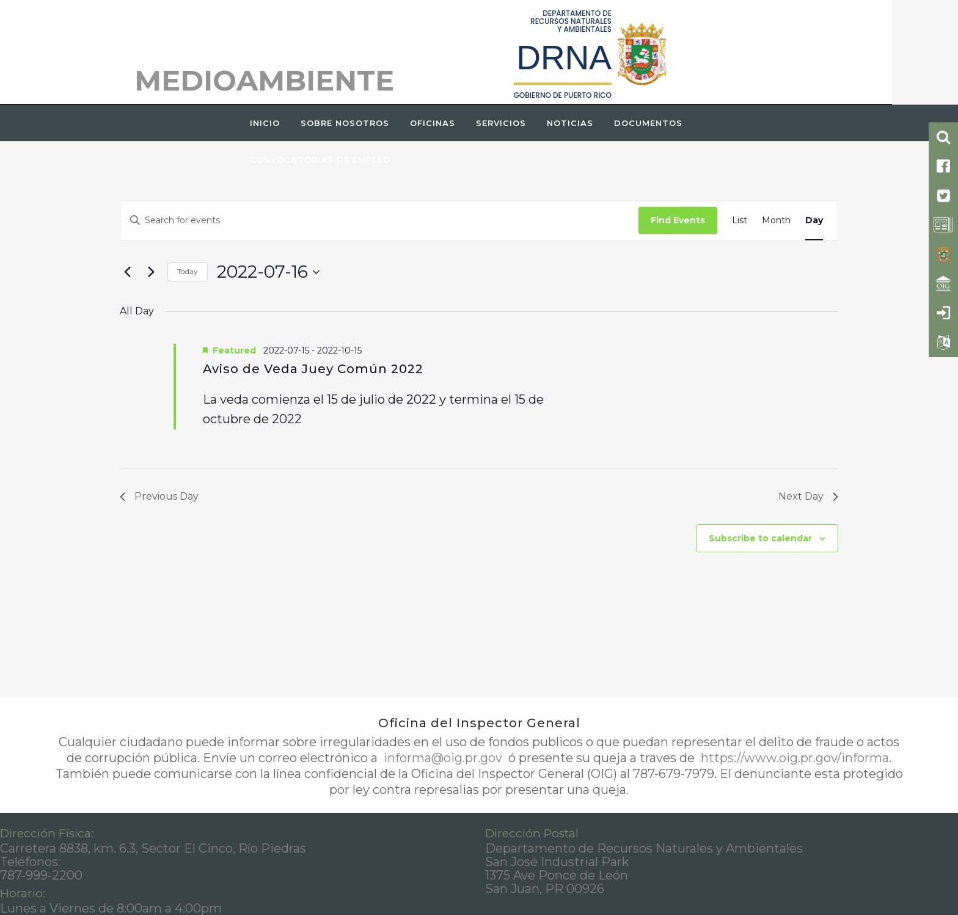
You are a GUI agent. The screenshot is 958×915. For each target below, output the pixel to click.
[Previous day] (127, 272)
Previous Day (159, 496)
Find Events (678, 220)
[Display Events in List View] (739, 220)
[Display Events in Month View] (776, 220)
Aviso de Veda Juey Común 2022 (313, 368)
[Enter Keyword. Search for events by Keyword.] (379, 220)
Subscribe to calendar (760, 538)
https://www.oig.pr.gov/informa (793, 757)
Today (187, 271)
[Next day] (151, 272)
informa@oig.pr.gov (443, 757)
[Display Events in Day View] (814, 220)
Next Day (808, 496)
